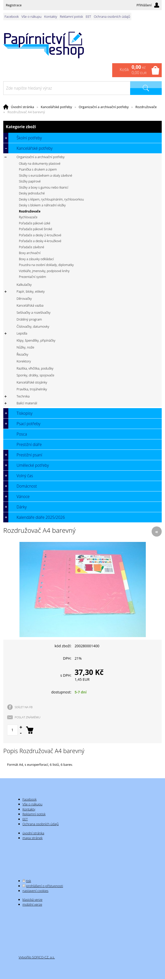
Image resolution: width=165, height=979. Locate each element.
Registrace (14, 5)
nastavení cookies (35, 890)
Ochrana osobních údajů (112, 16)
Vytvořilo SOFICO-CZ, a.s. (37, 957)
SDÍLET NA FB (24, 707)
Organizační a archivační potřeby (104, 107)
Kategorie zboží (82, 126)
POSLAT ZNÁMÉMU (27, 717)
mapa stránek (32, 838)
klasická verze (32, 899)
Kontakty (50, 16)
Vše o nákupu (31, 16)
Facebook (12, 16)
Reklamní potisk (71, 16)
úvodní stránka (33, 833)
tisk (28, 880)
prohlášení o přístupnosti (44, 886)
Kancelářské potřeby (56, 107)
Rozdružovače (146, 107)
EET (88, 16)
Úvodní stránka (22, 107)
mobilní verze (32, 904)
